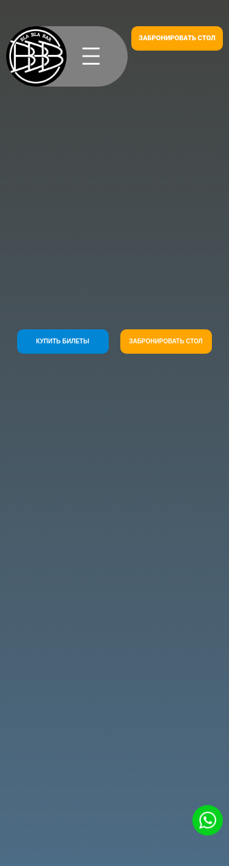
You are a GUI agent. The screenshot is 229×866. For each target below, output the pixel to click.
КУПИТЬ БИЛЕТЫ (62, 341)
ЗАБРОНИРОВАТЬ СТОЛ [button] (177, 38)
